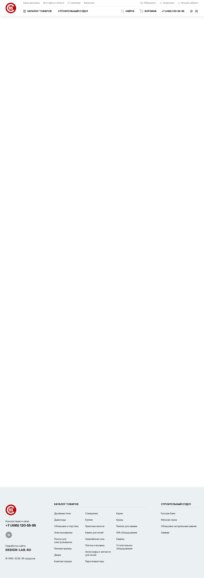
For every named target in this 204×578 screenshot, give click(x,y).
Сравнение (167, 3)
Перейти (38, 141)
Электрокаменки (63, 533)
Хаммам (165, 533)
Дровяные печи (62, 514)
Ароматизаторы (65, 25)
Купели (89, 520)
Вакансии (89, 3)
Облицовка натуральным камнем (179, 526)
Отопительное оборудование (124, 547)
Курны (119, 514)
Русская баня (168, 514)
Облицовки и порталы (66, 526)
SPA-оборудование (126, 533)
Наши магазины (31, 3)
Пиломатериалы (63, 549)
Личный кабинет (188, 3)
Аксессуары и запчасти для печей (98, 553)
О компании (74, 3)
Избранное (148, 3)
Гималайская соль (95, 539)
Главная (9, 25)
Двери (57, 555)
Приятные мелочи (45, 25)
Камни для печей (94, 533)
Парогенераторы (94, 561)
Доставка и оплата (53, 3)
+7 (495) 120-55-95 (21, 525)
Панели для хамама (126, 526)
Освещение (91, 514)
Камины (120, 539)
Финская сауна (169, 520)
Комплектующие (63, 561)
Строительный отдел (73, 11)
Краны (119, 520)
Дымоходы (60, 520)
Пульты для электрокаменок (63, 541)
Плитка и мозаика (94, 545)
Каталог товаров (37, 11)
